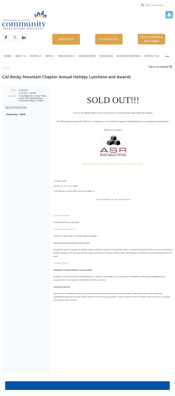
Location (12, 96)
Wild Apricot (131, 391)
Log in (169, 14)
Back (7, 68)
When (13, 90)
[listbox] (160, 67)
